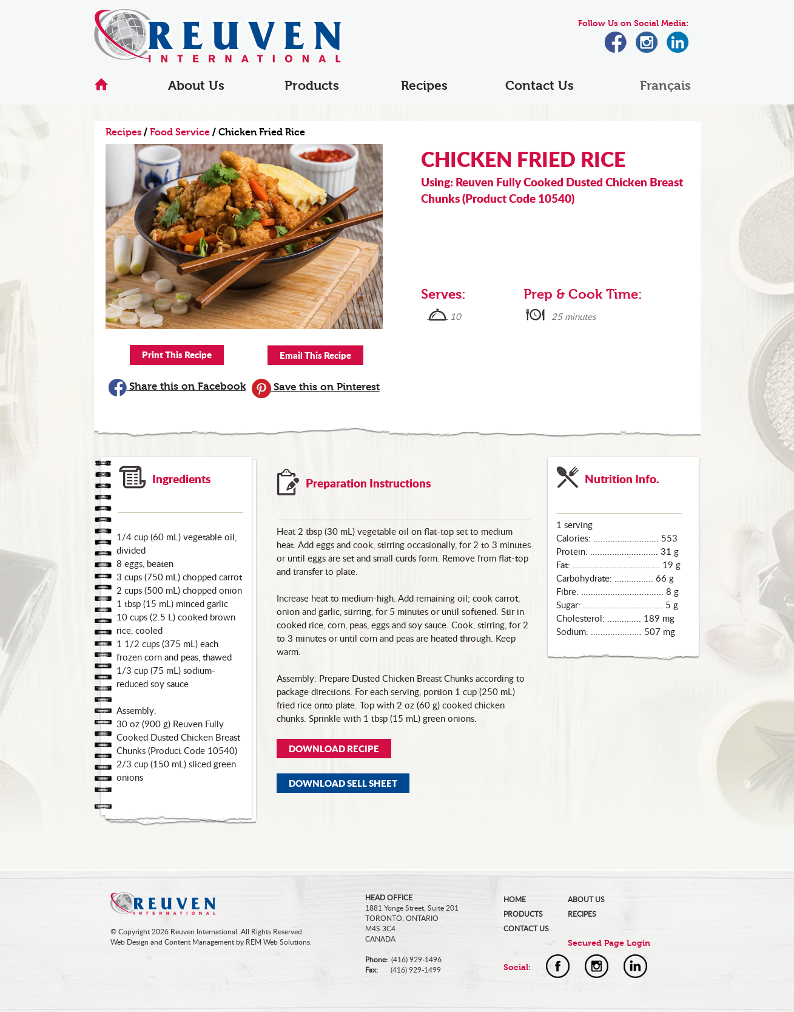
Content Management (199, 942)
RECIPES (582, 914)
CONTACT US (526, 928)
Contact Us (539, 85)
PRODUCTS (523, 914)
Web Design (129, 942)
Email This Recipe (315, 355)
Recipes (424, 85)
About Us (196, 85)
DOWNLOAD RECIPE (334, 748)
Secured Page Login (609, 943)
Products (311, 85)
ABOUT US (586, 899)
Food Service (180, 132)
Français (665, 85)
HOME (514, 899)
